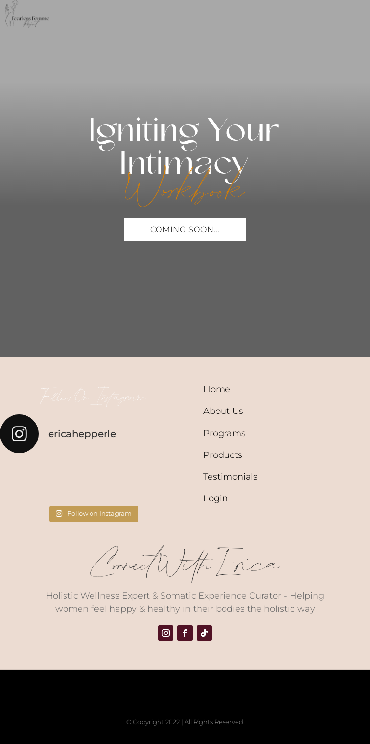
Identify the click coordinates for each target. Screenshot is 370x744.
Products (222, 455)
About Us (223, 411)
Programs (224, 433)
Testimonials (230, 476)
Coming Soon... (185, 229)
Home (216, 389)
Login (215, 498)
